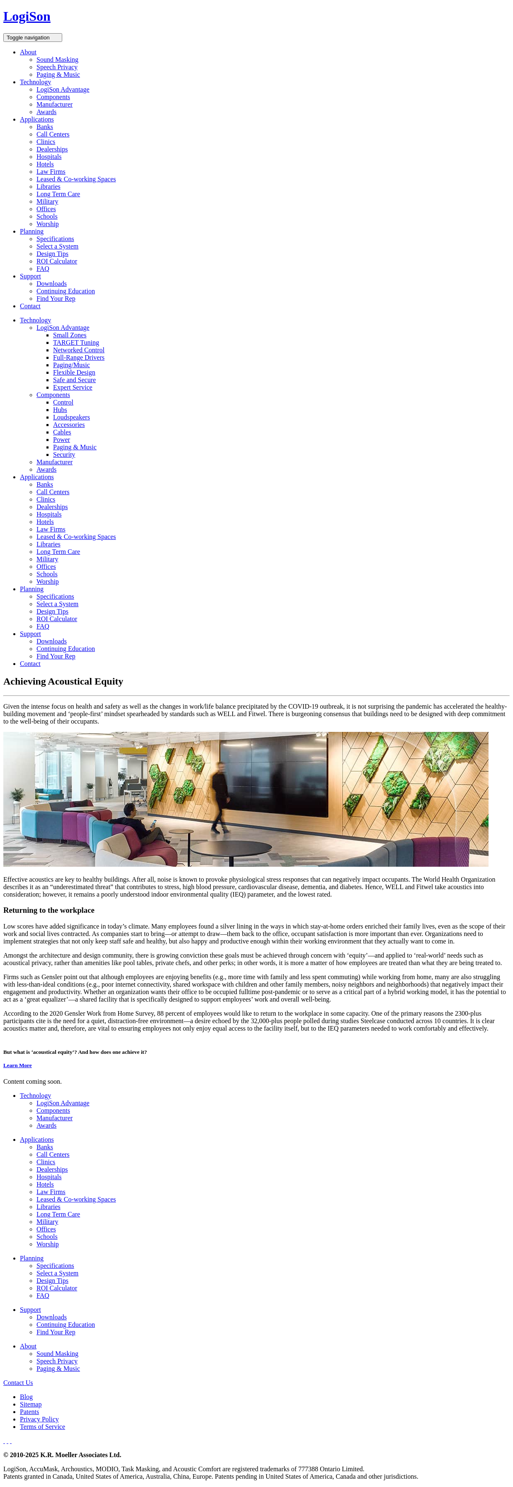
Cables (62, 432)
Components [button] (53, 394)
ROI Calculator (56, 261)
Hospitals (48, 156)
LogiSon (27, 16)
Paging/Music (71, 364)
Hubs (60, 409)
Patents (29, 1411)
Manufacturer (54, 104)
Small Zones (69, 335)
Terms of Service (42, 1426)
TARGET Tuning (76, 342)
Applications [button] (37, 119)
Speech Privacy (57, 67)
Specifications (55, 238)
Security (64, 454)
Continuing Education (65, 291)
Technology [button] (35, 81)
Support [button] (30, 276)
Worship (47, 223)
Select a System (57, 246)
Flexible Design (74, 372)
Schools (47, 216)
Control (63, 402)
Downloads (51, 283)
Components (53, 96)
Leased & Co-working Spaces (76, 179)
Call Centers (53, 134)
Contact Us (18, 1382)
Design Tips (52, 253)
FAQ (42, 268)
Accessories (69, 424)
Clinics (45, 141)
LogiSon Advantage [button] (63, 327)
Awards (46, 111)
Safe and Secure (74, 379)
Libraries (48, 186)
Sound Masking (57, 59)
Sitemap (30, 1404)
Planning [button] (32, 231)
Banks (44, 126)
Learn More (17, 1065)
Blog (26, 1396)
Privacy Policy (39, 1419)
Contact (30, 306)
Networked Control (79, 349)
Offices (46, 208)
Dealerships (52, 149)
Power (61, 439)
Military (47, 201)
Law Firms (51, 171)
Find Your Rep (55, 298)
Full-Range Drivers (79, 357)
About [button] (28, 52)
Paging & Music (58, 74)
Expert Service (72, 387)
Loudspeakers (71, 417)
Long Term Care (58, 193)
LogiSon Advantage (63, 89)
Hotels (45, 164)
